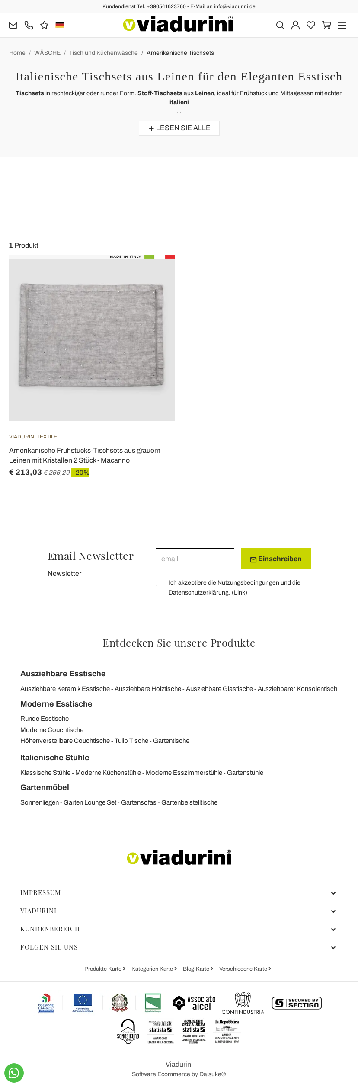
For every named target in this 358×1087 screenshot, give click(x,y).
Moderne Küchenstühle (108, 772)
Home (17, 53)
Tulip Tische (131, 740)
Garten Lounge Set (90, 802)
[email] (195, 558)
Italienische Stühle (55, 757)
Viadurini (178, 910)
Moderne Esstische (56, 704)
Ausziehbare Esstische (63, 673)
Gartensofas (139, 802)
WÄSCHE (47, 53)
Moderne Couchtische (51, 729)
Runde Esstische (44, 718)
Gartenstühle (245, 772)
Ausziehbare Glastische (219, 688)
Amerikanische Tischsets (180, 53)
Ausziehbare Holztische (148, 688)
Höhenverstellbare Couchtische (65, 740)
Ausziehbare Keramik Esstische (65, 688)
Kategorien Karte (152, 969)
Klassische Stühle (45, 772)
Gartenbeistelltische (189, 802)
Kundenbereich (178, 928)
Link (239, 592)
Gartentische (171, 740)
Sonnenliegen (39, 802)
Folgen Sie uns (178, 947)
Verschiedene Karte (243, 969)
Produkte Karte (103, 969)
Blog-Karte (197, 969)
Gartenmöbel (44, 787)
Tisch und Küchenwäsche (103, 53)
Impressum (178, 892)
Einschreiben (276, 559)
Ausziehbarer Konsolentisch (297, 688)
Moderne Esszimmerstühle (184, 772)
